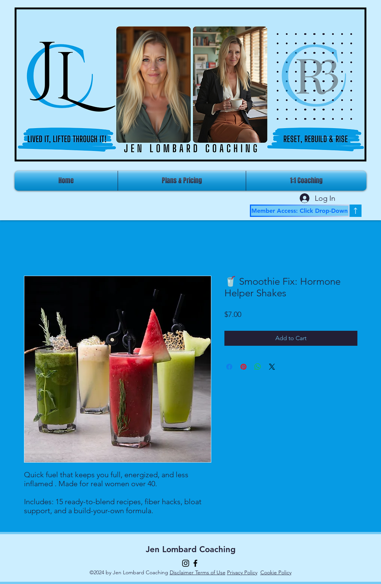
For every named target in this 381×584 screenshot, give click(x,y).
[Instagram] (185, 563)
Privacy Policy (242, 572)
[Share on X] (271, 366)
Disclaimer (182, 572)
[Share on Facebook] (229, 366)
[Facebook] (195, 563)
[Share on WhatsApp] (257, 366)
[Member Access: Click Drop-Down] (300, 211)
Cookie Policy (275, 572)
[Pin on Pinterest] (243, 366)
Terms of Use (210, 572)
